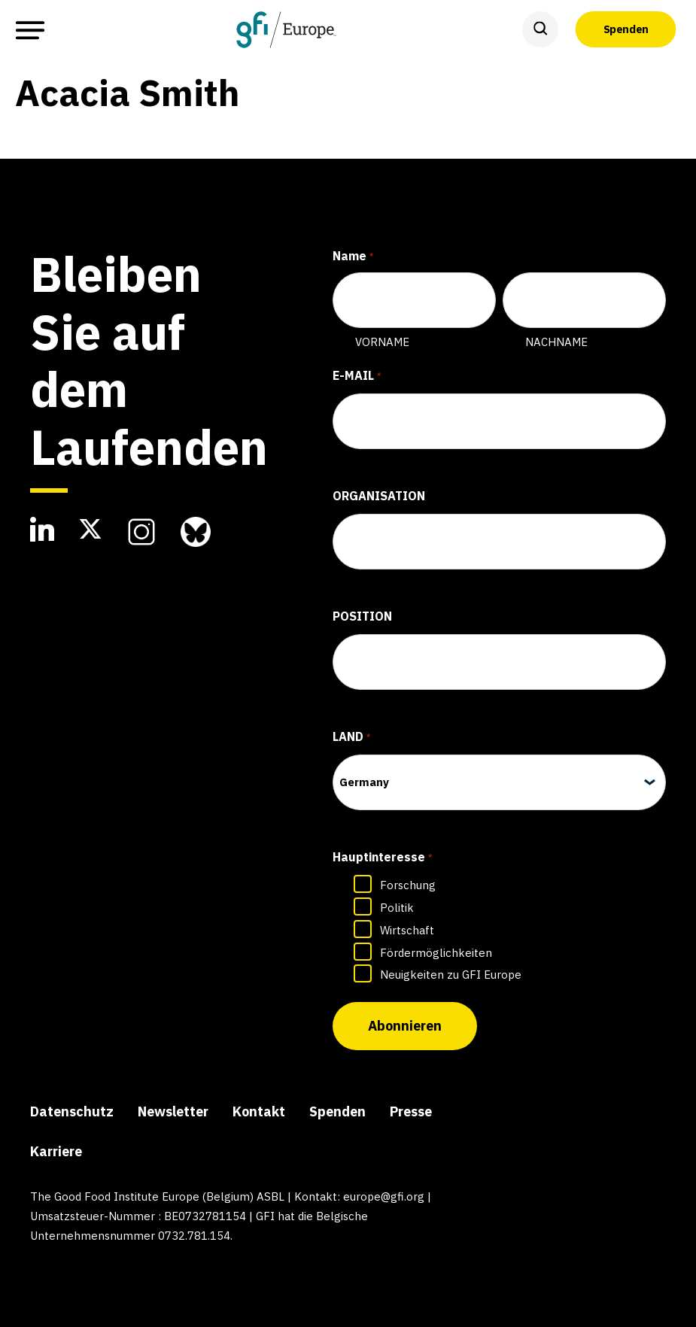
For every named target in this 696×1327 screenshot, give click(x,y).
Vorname (382, 342)
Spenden (626, 29)
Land (351, 738)
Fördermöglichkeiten (436, 953)
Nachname (556, 342)
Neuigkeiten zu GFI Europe (450, 974)
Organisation (379, 495)
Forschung (408, 885)
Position (362, 616)
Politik (397, 907)
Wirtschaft (407, 930)
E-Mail (357, 377)
